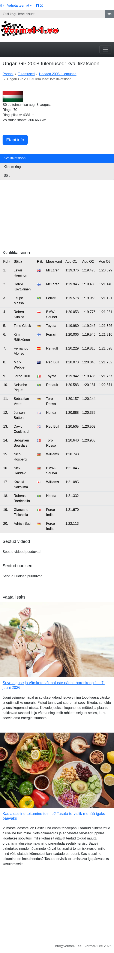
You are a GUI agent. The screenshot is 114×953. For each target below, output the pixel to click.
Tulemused (26, 74)
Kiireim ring (12, 167)
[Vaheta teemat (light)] (16, 5)
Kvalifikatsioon (15, 158)
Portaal (8, 74)
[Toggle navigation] (105, 49)
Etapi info (17, 139)
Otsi (109, 14)
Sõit (7, 175)
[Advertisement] (57, 220)
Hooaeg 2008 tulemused (57, 74)
